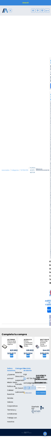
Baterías (18, 372)
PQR (25, 374)
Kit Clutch (19, 388)
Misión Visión (12, 382)
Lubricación (20, 392)
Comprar (11, 356)
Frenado (18, 384)
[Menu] (10, 10)
